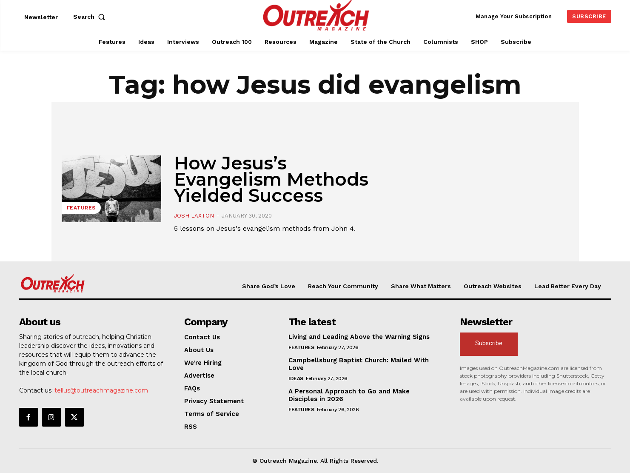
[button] (91, 17)
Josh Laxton (194, 215)
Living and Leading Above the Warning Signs (359, 337)
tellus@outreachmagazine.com (101, 390)
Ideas (295, 378)
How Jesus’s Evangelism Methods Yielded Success (271, 179)
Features (81, 208)
